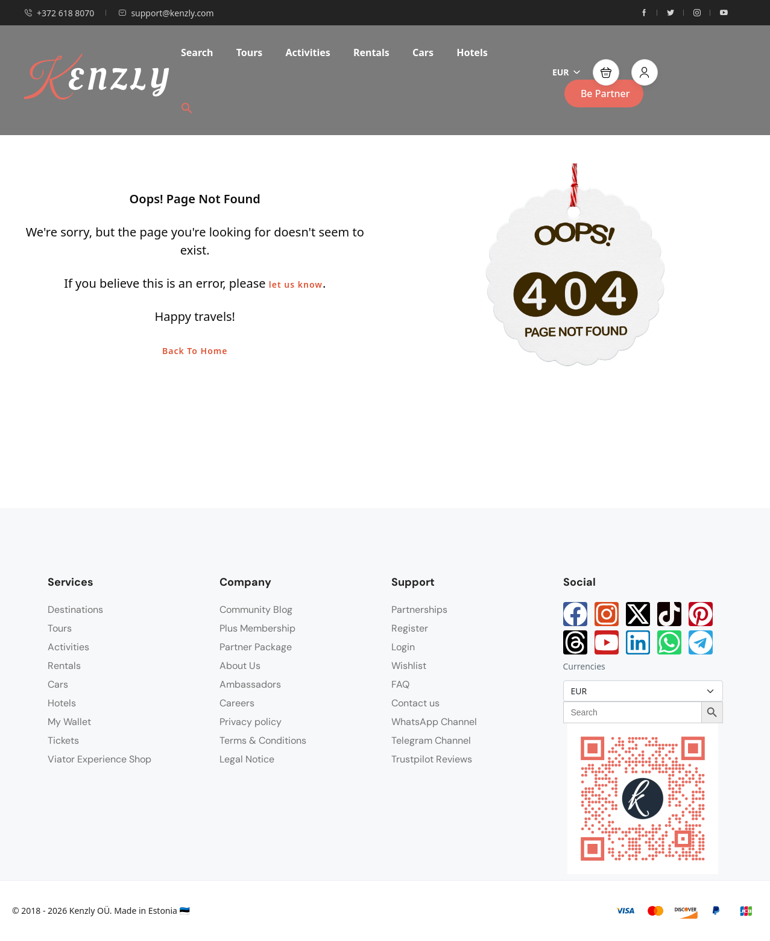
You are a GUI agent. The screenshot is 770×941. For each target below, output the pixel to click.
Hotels (472, 52)
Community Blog (255, 609)
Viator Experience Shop (99, 759)
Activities (308, 52)
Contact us (415, 703)
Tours (249, 52)
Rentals (371, 52)
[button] (191, 107)
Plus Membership (257, 628)
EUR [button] (566, 72)
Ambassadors (250, 684)
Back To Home (194, 350)
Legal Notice (246, 759)
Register (409, 628)
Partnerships (419, 609)
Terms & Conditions (262, 740)
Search (197, 52)
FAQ (400, 684)
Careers (236, 703)
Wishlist (408, 665)
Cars (423, 52)
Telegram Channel (431, 740)
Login (403, 647)
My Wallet (69, 721)
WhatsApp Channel (434, 721)
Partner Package (255, 647)
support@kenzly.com (165, 13)
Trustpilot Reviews (431, 759)
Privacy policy (250, 721)
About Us (239, 665)
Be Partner (605, 93)
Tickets (63, 740)
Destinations (75, 609)
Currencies (584, 666)
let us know (296, 284)
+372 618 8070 (59, 13)
